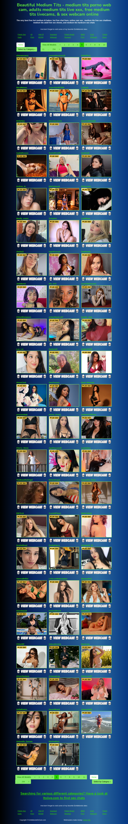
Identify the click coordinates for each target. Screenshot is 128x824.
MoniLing (85, 644)
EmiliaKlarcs (54, 545)
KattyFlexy (86, 55)
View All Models (49, 45)
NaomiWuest (54, 709)
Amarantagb (86, 709)
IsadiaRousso (22, 153)
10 (104, 45)
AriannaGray (54, 676)
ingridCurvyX (54, 252)
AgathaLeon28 (55, 448)
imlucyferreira (55, 644)
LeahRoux (85, 218)
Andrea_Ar (21, 186)
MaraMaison (21, 87)
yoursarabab (22, 415)
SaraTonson (54, 382)
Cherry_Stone (22, 448)
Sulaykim (53, 218)
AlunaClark (21, 382)
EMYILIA (20, 513)
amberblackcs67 (56, 317)
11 (43, 49)
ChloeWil (20, 644)
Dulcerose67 (86, 676)
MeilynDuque (54, 480)
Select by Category (26, 49)
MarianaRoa (86, 579)
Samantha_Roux (88, 480)
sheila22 (20, 252)
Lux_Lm (20, 349)
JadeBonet (21, 284)
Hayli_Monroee (88, 382)
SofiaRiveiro (21, 709)
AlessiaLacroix (55, 121)
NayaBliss (85, 611)
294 (54, 49)
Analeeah (85, 153)
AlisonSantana (22, 676)
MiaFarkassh (54, 186)
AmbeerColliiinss (88, 415)
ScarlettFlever (55, 513)
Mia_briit (53, 284)
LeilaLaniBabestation (58, 579)
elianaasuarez (22, 55)
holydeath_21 (87, 545)
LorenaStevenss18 (57, 55)
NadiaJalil (53, 349)
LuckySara (86, 448)
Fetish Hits (87, 820)
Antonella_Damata (24, 741)
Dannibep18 (21, 611)
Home (20, 45)
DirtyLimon (86, 186)
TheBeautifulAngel (24, 480)
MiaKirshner (86, 513)
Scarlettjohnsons (88, 284)
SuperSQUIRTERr (56, 87)
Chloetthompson (23, 317)
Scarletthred (21, 545)
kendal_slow (86, 317)
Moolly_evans (22, 218)
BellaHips (20, 121)
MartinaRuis (54, 741)
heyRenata (86, 252)
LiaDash (84, 87)
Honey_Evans (55, 415)
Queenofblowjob (88, 121)
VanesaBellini (22, 579)
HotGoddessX (55, 611)
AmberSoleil (86, 349)
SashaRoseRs (55, 153)
